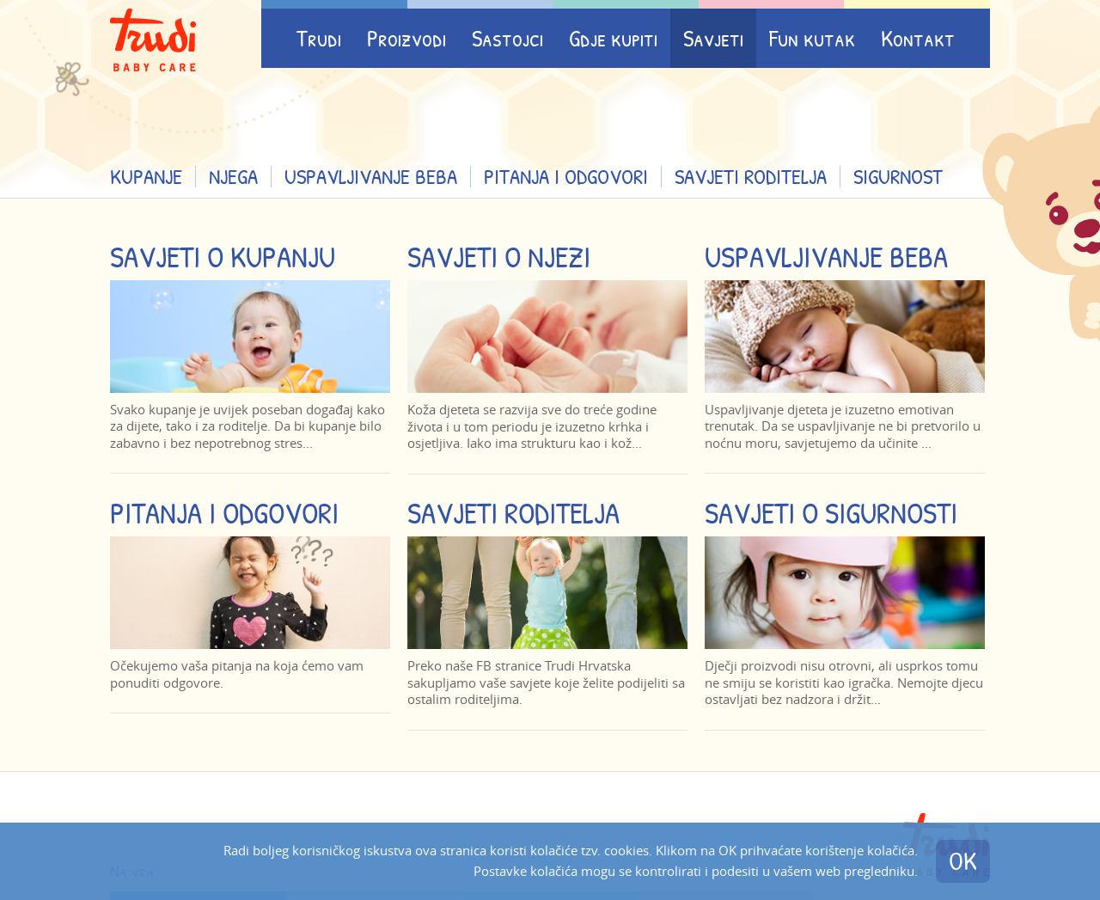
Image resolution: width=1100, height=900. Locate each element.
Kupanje (146, 176)
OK (963, 861)
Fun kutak (812, 38)
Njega (233, 176)
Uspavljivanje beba (370, 176)
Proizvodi (406, 38)
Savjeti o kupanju (222, 256)
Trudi (318, 38)
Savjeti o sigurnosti (831, 513)
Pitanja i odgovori (566, 176)
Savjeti (713, 38)
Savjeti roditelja (751, 176)
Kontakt (918, 38)
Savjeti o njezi (498, 256)
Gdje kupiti (613, 38)
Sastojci (507, 38)
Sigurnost (898, 176)
